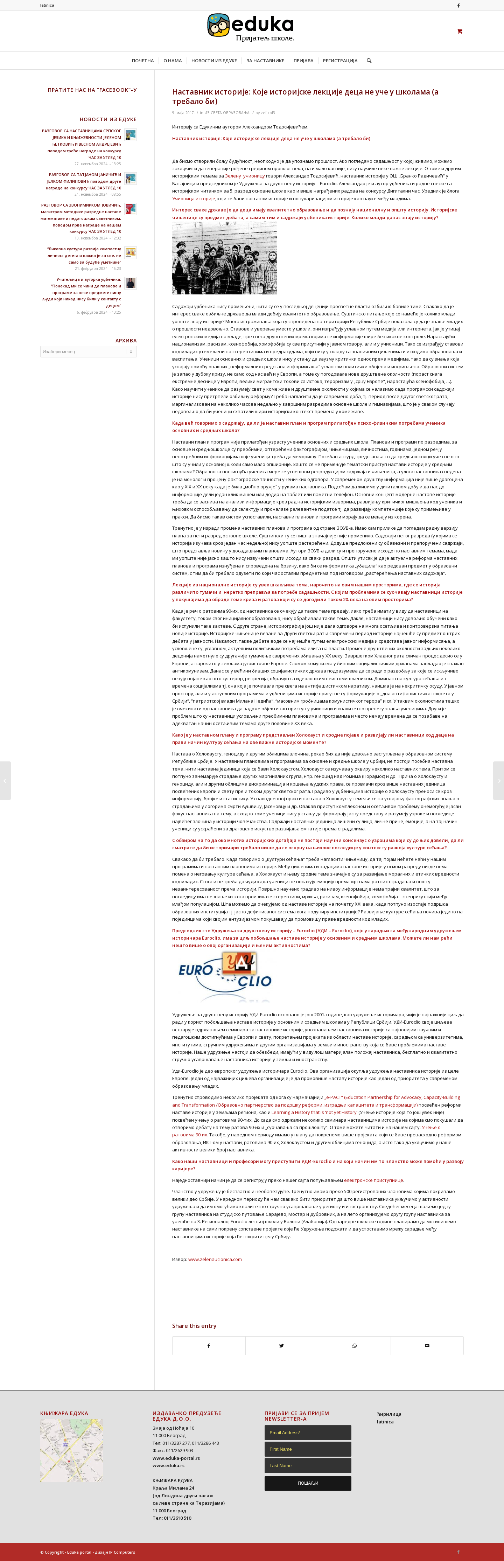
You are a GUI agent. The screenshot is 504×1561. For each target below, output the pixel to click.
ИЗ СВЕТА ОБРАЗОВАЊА (227, 112)
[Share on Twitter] (282, 1346)
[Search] (366, 60)
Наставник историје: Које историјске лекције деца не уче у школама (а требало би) (305, 96)
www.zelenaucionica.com (215, 1259)
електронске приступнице (373, 1180)
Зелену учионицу (245, 176)
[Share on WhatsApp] (354, 1346)
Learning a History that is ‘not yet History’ (314, 1112)
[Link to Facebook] (458, 5)
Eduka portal (79, 1552)
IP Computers (122, 1552)
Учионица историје (193, 198)
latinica (47, 5)
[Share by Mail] (427, 1346)
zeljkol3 (268, 112)
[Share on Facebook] (209, 1346)
